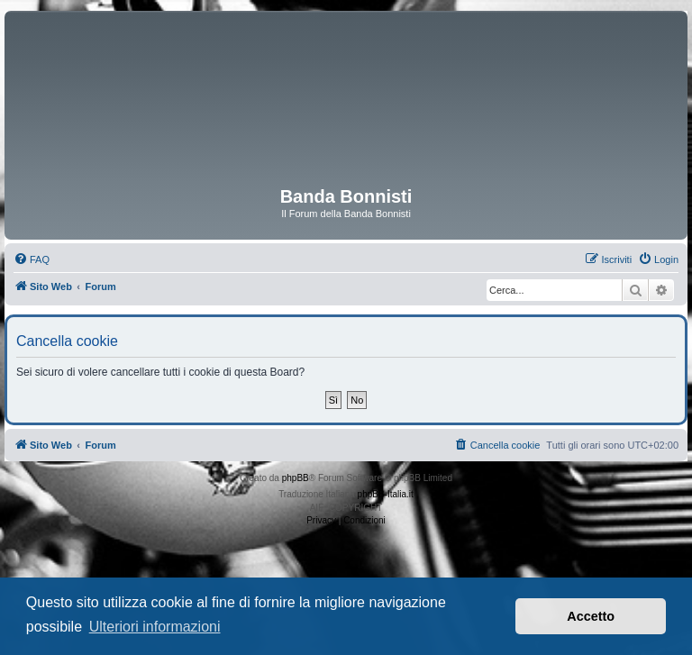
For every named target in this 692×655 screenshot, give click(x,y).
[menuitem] (32, 259)
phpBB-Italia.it (386, 494)
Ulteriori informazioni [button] (155, 626)
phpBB (295, 478)
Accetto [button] (591, 616)
